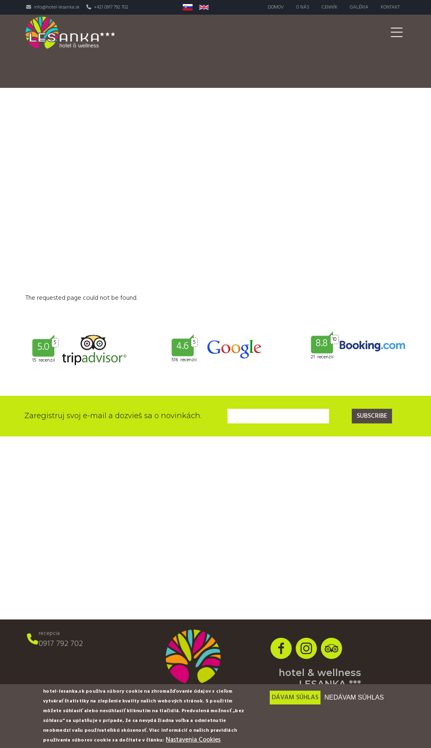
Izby (135, 51)
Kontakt (390, 7)
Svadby (311, 51)
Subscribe (372, 416)
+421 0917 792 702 (111, 7)
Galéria (359, 7)
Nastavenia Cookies (193, 740)
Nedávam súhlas (353, 697)
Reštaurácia (177, 51)
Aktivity (271, 51)
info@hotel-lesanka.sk (57, 7)
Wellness (227, 51)
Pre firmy (347, 51)
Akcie (389, 51)
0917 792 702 (61, 643)
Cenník (330, 7)
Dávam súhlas (295, 697)
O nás (303, 7)
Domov (276, 7)
